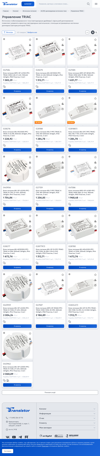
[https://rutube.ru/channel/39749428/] (26, 437)
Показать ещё (50, 392)
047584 (6, 70)
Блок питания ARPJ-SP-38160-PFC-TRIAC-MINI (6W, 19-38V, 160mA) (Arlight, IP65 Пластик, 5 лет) (81, 75)
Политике (45, 446)
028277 (6, 246)
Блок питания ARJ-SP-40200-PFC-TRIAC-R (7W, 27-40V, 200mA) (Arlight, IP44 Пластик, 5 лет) (16, 192)
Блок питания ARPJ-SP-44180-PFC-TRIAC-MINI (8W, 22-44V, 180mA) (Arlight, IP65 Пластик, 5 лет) (81, 192)
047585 (71, 70)
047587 (39, 305)
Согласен (7, 451)
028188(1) (72, 128)
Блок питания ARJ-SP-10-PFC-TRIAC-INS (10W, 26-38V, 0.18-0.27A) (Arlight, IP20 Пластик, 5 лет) (50, 251)
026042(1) (73, 305)
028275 (39, 70)
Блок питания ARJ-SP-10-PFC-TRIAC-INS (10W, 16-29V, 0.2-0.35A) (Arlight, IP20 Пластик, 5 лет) (82, 310)
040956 (7, 187)
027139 (39, 187)
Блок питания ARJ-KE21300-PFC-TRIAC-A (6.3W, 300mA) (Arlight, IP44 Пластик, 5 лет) (17, 134)
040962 (7, 364)
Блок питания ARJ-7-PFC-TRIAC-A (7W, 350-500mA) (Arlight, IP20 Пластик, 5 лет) (48, 134)
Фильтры (8, 32)
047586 (71, 187)
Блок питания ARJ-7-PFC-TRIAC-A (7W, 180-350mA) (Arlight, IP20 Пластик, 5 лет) (48, 192)
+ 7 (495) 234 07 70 (16, 418)
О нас (41, 418)
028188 (39, 128)
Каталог (27, 4)
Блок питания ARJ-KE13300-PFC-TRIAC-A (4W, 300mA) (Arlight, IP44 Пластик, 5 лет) (49, 75)
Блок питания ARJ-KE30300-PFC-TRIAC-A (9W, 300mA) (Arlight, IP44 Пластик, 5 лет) (16, 251)
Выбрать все (32, 32)
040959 (7, 305)
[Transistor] (10, 3)
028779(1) (40, 246)
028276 (6, 128)
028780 (72, 246)
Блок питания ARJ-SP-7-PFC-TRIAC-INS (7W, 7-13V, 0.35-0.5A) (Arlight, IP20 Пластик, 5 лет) (81, 134)
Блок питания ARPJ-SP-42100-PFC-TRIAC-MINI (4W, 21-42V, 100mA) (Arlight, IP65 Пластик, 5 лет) (16, 75)
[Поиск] (88, 4)
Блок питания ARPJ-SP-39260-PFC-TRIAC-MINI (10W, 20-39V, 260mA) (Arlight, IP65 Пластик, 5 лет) (49, 310)
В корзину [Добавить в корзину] (17, 91)
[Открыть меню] (96, 4)
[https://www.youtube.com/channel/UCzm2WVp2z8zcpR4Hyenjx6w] (14, 437)
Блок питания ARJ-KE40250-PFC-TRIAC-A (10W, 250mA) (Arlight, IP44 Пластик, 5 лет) (82, 251)
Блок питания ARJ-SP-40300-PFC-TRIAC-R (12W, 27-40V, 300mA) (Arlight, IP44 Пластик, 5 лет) (16, 369)
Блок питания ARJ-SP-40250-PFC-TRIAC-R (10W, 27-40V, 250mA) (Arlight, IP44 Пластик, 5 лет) (16, 310)
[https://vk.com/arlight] (7, 437)
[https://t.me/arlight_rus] (20, 437)
